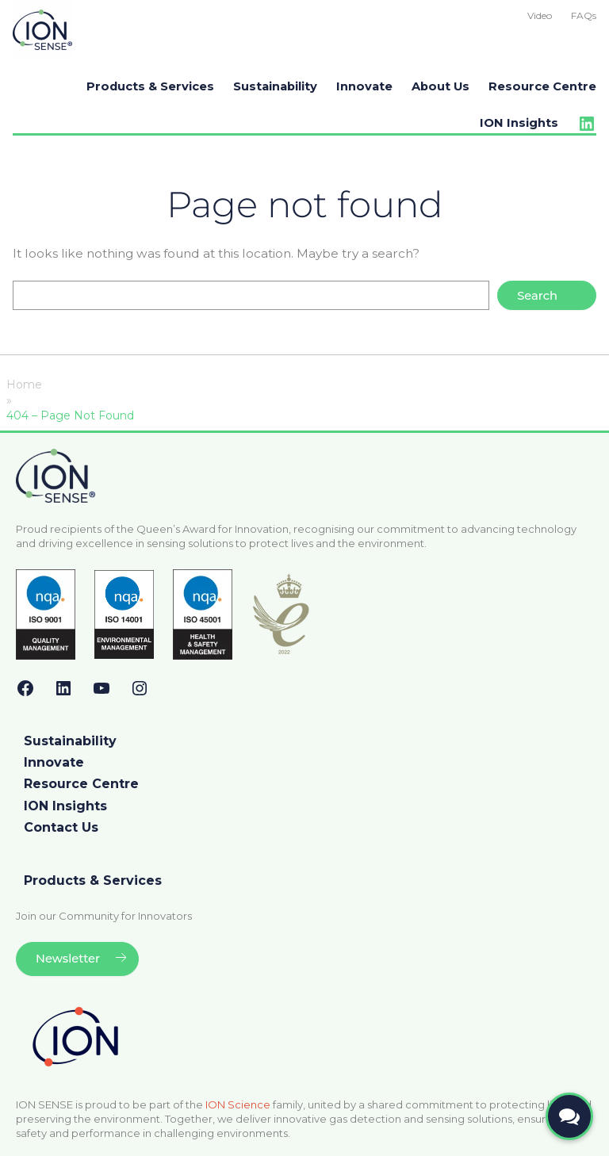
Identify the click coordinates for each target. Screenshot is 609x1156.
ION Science (237, 1104)
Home (24, 384)
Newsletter (68, 958)
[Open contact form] (569, 1116)
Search (537, 296)
